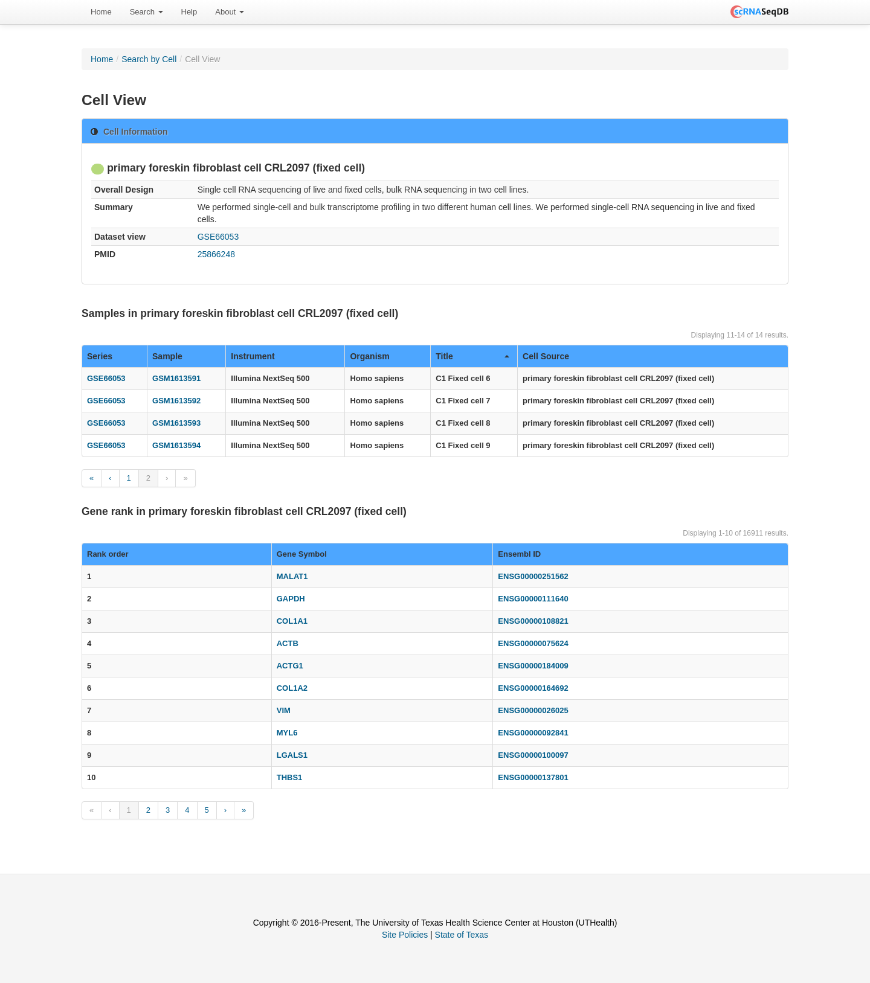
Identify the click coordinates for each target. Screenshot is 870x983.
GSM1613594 (176, 445)
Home (101, 11)
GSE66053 (218, 237)
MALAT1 (292, 576)
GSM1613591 (176, 378)
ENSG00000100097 (533, 755)
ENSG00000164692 (533, 688)
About (229, 11)
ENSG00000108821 (533, 621)
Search (146, 11)
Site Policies (405, 935)
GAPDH (291, 598)
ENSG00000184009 (533, 665)
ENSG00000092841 (533, 732)
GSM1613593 (176, 422)
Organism (369, 356)
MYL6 (287, 732)
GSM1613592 (176, 400)
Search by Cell (148, 59)
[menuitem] (101, 12)
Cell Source (546, 356)
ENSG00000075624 (533, 643)
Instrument (252, 356)
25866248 (216, 254)
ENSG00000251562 (533, 576)
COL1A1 (292, 621)
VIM (284, 710)
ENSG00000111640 (533, 598)
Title (472, 356)
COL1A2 (292, 688)
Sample (167, 356)
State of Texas (461, 935)
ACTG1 (290, 665)
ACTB (287, 643)
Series (99, 356)
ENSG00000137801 (533, 777)
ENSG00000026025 (533, 710)
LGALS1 (292, 755)
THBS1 (290, 777)
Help (189, 11)
